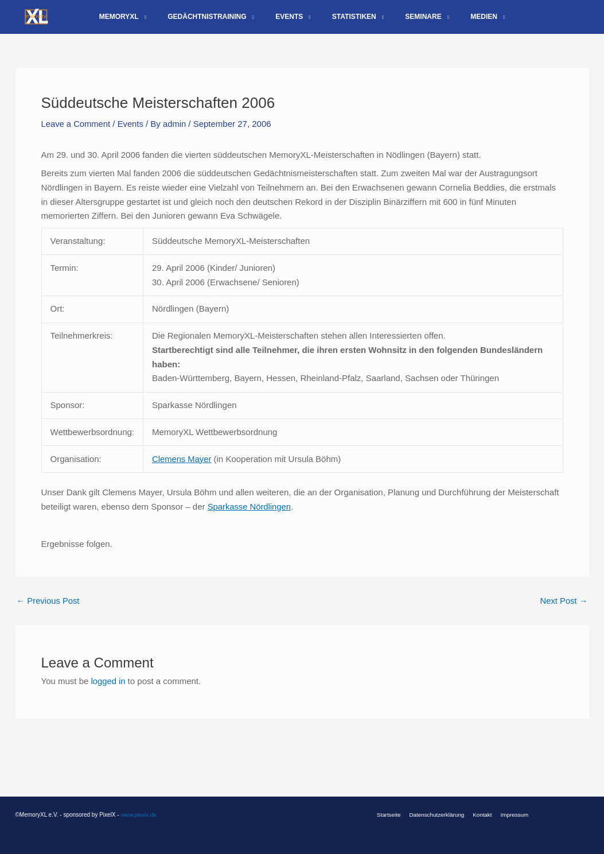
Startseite (392, 815)
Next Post (563, 609)
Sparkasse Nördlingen (250, 515)
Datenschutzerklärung (438, 815)
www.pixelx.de (138, 815)
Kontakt (481, 815)
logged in (108, 689)
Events (132, 133)
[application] (161, 21)
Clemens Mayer (182, 467)
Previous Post (49, 609)
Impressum (511, 815)
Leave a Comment (76, 133)
